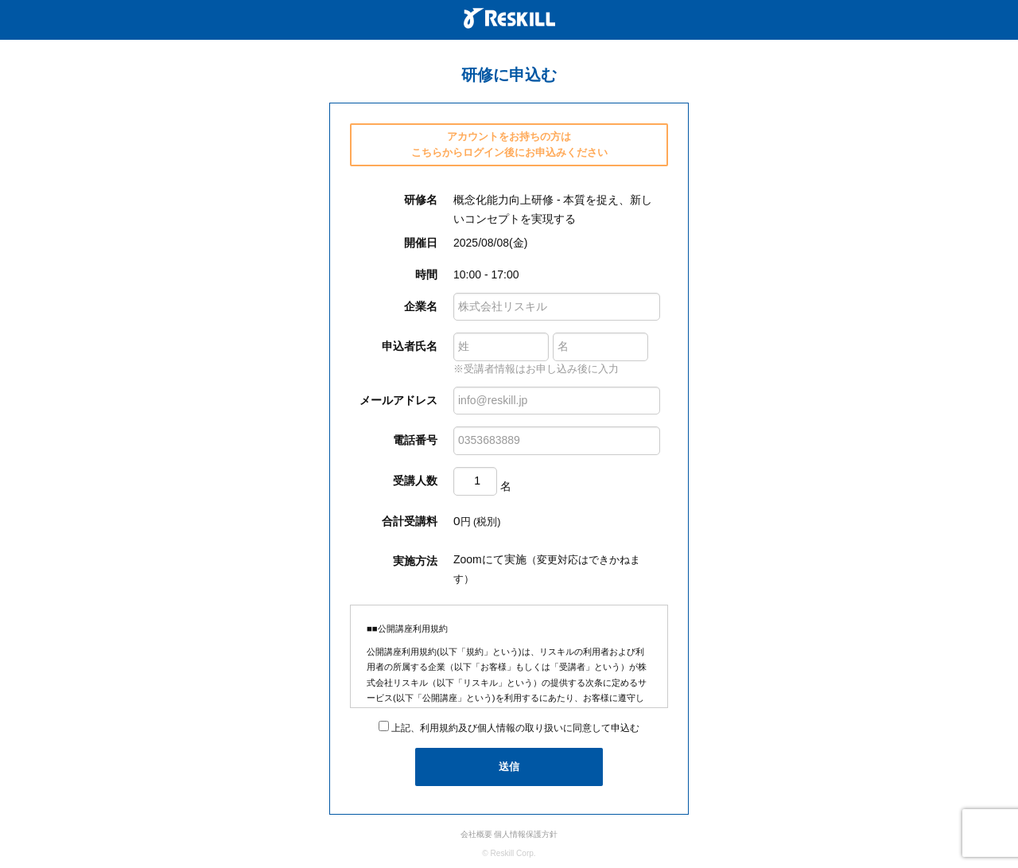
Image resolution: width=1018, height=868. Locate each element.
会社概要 (476, 834)
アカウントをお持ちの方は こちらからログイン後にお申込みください (509, 144)
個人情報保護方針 (526, 834)
